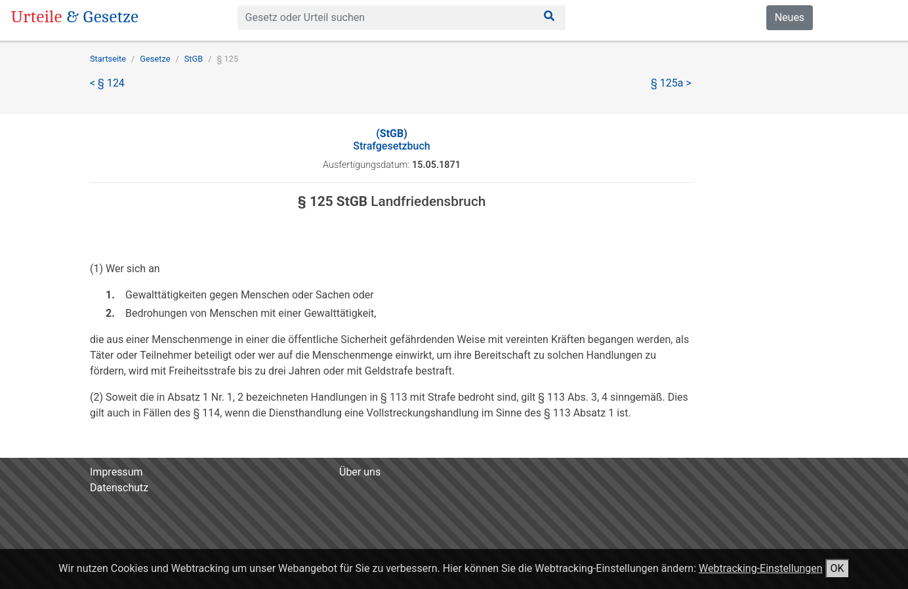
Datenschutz (119, 487)
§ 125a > (671, 83)
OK (837, 568)
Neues (789, 17)
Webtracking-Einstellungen (761, 568)
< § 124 (107, 83)
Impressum (116, 472)
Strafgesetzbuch (391, 139)
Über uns (360, 472)
